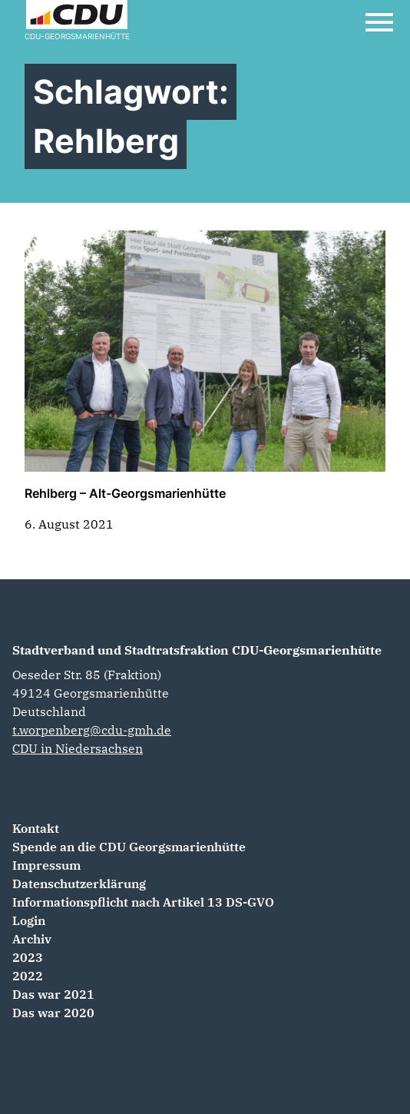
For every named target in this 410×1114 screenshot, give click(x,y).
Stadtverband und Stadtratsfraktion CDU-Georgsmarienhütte (197, 650)
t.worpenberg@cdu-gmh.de (91, 730)
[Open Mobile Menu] (379, 22)
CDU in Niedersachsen (77, 748)
